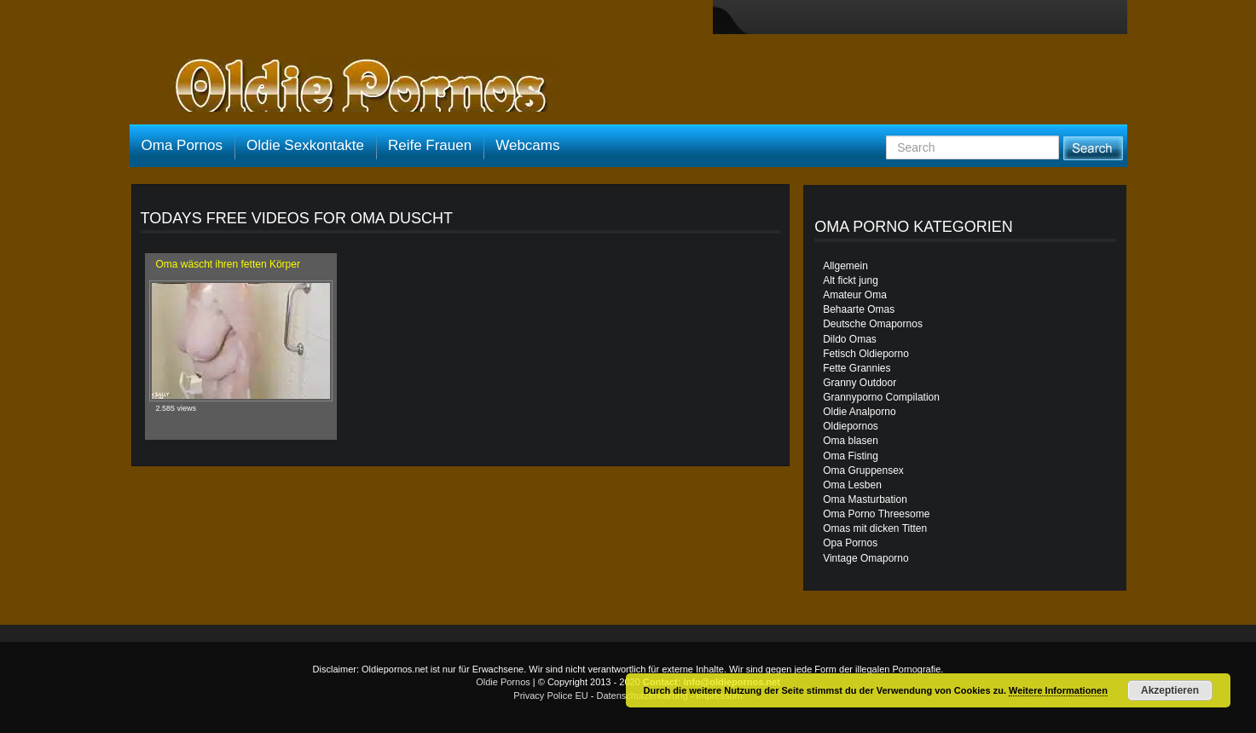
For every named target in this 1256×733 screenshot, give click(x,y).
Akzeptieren (1170, 690)
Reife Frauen (430, 145)
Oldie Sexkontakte (305, 145)
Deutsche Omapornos (873, 324)
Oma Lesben (852, 485)
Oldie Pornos (503, 682)
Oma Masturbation (865, 499)
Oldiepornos (850, 426)
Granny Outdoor (859, 383)
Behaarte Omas (858, 309)
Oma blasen (850, 441)
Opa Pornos (850, 543)
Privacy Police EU (550, 695)
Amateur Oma (855, 295)
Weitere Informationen (1058, 690)
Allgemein (845, 266)
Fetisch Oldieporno (866, 354)
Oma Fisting (850, 456)
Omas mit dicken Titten (875, 528)
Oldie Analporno (859, 412)
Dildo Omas (850, 339)
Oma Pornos (182, 145)
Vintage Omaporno (866, 558)
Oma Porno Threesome (876, 514)
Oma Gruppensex (863, 470)
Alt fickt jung (850, 280)
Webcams (527, 145)
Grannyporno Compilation (881, 397)
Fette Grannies (856, 368)
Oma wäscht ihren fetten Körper (228, 264)
